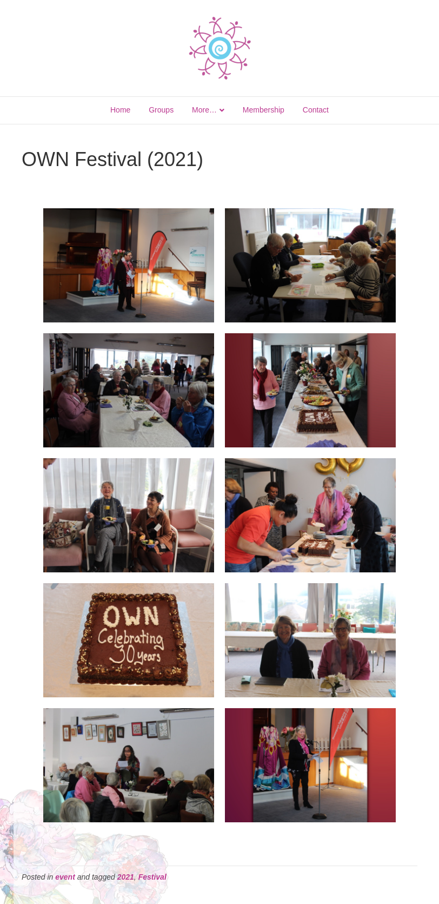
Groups (161, 109)
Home (120, 109)
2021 (125, 877)
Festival (152, 877)
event (65, 877)
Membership (263, 109)
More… (204, 109)
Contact (316, 109)
